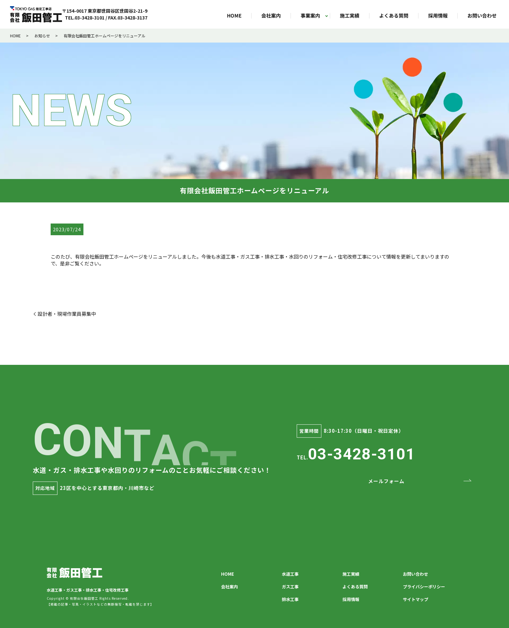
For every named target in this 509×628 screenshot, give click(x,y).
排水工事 (290, 599)
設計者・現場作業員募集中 (67, 313)
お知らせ (42, 35)
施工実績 (349, 16)
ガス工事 (290, 586)
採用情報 (438, 16)
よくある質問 (393, 16)
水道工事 (290, 574)
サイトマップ (415, 599)
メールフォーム (386, 481)
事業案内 (310, 16)
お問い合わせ (482, 16)
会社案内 (271, 16)
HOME (234, 16)
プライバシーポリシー (424, 586)
